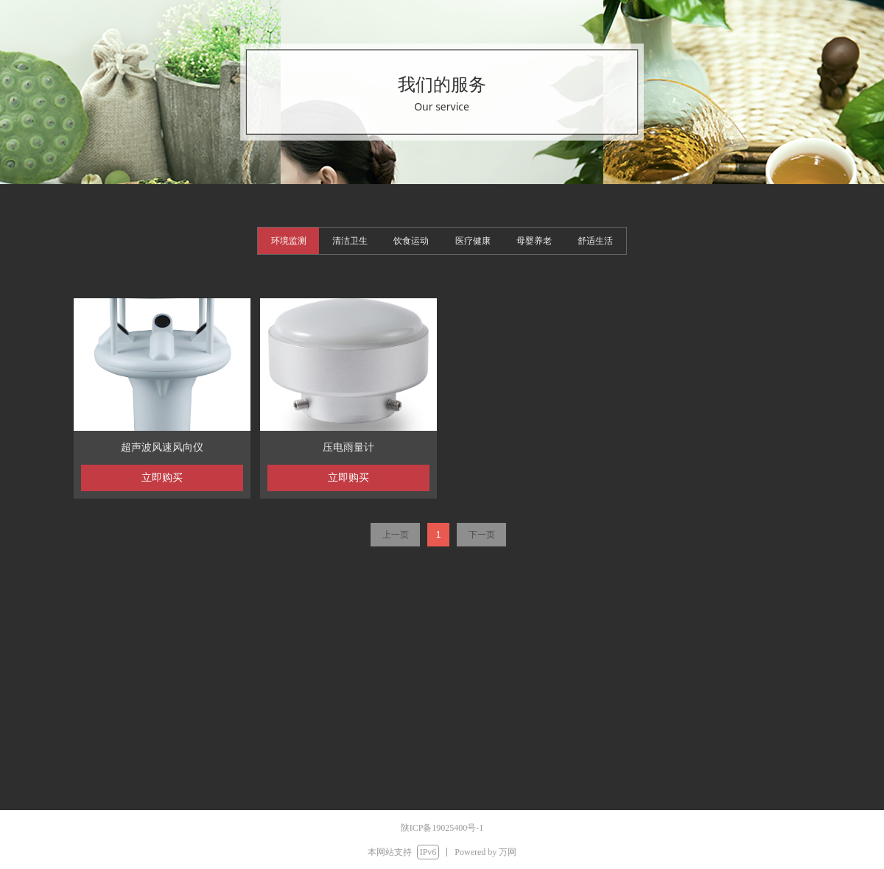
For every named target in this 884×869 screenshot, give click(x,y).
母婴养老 (534, 241)
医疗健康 (473, 241)
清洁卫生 (350, 241)
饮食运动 (411, 241)
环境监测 (288, 241)
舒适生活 (595, 241)
